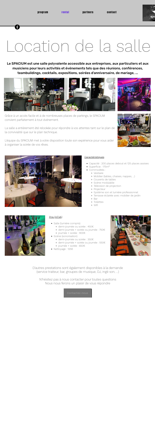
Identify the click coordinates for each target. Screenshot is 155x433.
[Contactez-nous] (77, 293)
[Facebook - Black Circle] (17, 26)
